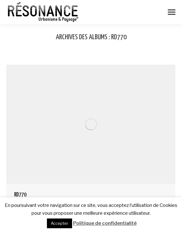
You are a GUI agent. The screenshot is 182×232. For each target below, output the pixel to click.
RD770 (20, 195)
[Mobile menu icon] (172, 12)
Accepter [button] (59, 223)
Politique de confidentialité (105, 223)
